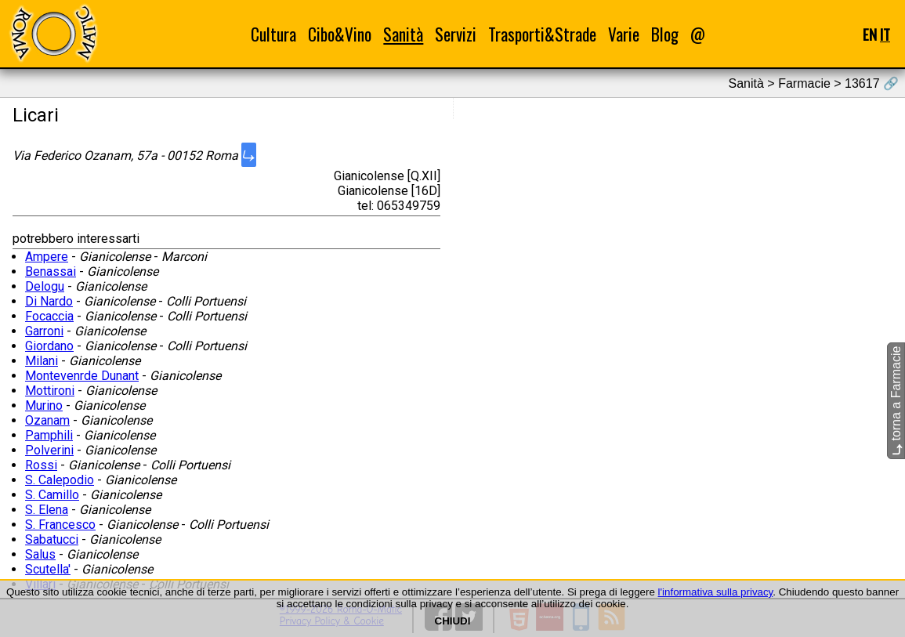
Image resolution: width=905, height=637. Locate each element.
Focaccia (49, 316)
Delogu (44, 286)
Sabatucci (51, 539)
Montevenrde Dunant (82, 375)
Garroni (44, 331)
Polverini (49, 450)
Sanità (403, 34)
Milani (41, 360)
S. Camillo (52, 494)
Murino (44, 405)
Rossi (41, 465)
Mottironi (49, 390)
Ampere (46, 256)
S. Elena (46, 509)
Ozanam (47, 420)
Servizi (455, 34)
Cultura (273, 34)
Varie (623, 34)
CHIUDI (453, 621)
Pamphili (49, 435)
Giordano (49, 345)
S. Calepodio (59, 479)
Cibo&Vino (339, 34)
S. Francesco (60, 524)
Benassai (50, 271)
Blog (665, 34)
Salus (40, 554)
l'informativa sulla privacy (715, 592)
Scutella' (48, 569)
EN (870, 34)
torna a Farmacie (896, 400)
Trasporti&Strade (542, 34)
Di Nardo (49, 301)
